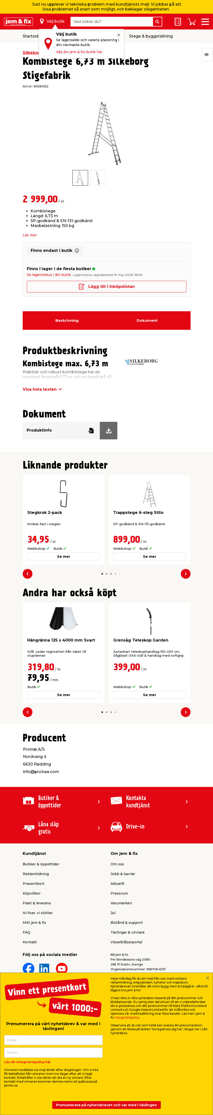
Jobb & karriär (123, 874)
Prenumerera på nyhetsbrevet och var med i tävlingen (106, 1105)
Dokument (147, 320)
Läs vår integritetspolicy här (27, 1062)
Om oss (117, 864)
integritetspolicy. (127, 1017)
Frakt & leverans (37, 903)
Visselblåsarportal (126, 942)
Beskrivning (67, 320)
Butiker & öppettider (41, 864)
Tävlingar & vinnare (128, 932)
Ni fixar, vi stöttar (38, 913)
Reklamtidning (36, 874)
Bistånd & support (127, 922)
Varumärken (121, 903)
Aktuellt (117, 883)
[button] (102, 574)
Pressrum (119, 893)
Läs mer (30, 235)
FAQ (26, 932)
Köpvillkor (32, 893)
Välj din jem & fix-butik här (79, 52)
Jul (113, 913)
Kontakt (30, 942)
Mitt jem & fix (34, 922)
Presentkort (33, 883)
